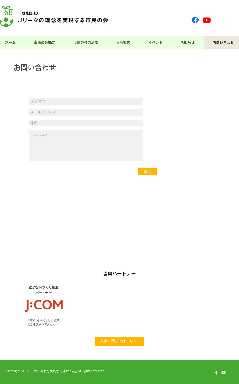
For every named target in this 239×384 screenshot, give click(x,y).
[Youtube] (206, 20)
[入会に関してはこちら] (119, 341)
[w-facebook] (216, 372)
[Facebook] (195, 20)
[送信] (147, 171)
